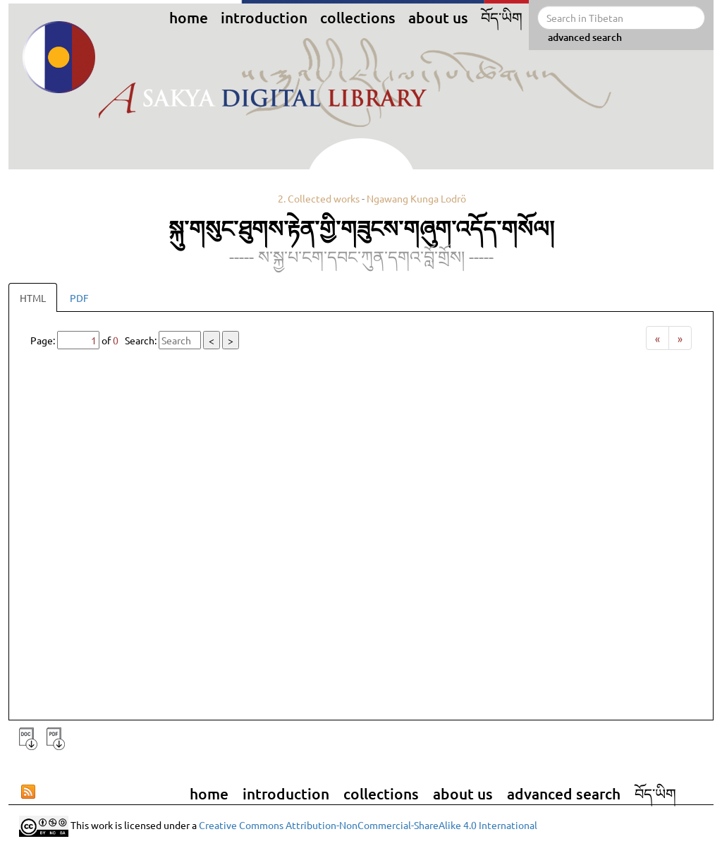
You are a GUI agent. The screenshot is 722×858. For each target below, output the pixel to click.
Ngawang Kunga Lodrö (416, 198)
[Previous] (657, 338)
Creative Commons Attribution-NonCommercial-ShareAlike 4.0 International (368, 824)
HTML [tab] (33, 297)
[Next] (680, 338)
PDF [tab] (79, 297)
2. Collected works (319, 198)
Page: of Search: (134, 340)
